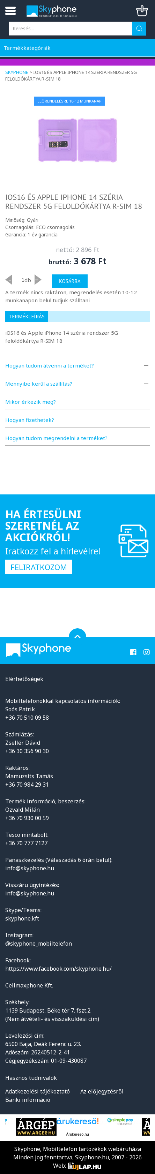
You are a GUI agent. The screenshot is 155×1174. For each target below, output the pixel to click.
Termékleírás (27, 316)
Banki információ (27, 1100)
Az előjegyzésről (102, 1091)
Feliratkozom (38, 567)
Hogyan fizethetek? (29, 419)
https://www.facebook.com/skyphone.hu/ (58, 968)
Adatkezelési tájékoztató (37, 1091)
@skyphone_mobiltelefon (38, 943)
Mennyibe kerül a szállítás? (38, 383)
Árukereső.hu (77, 1134)
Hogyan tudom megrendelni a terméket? (56, 437)
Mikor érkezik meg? (30, 401)
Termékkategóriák (27, 47)
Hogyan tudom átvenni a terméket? (49, 365)
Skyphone (16, 72)
